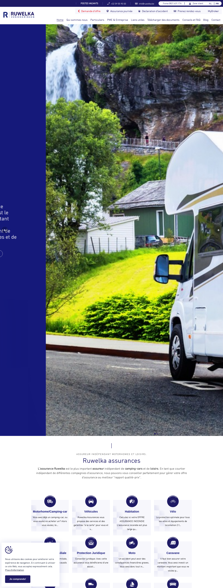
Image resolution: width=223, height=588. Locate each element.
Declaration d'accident (153, 11)
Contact (215, 19)
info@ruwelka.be (144, 3)
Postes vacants (89, 3)
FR (217, 3)
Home (60, 19)
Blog (205, 19)
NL (210, 3)
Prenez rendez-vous (187, 11)
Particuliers (97, 19)
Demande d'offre (89, 11)
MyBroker (213, 11)
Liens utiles (137, 19)
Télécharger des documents (163, 19)
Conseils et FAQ (191, 19)
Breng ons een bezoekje (178, 421)
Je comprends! (17, 579)
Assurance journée (119, 11)
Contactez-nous (32, 254)
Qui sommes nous (77, 19)
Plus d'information (14, 569)
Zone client (196, 3)
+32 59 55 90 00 (116, 3)
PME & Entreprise (117, 19)
